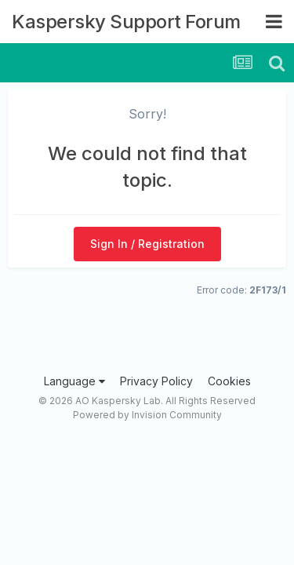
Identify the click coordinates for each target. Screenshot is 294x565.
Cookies (229, 381)
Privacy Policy (156, 381)
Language (74, 381)
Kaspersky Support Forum (126, 21)
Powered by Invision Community (147, 415)
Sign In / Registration (147, 243)
